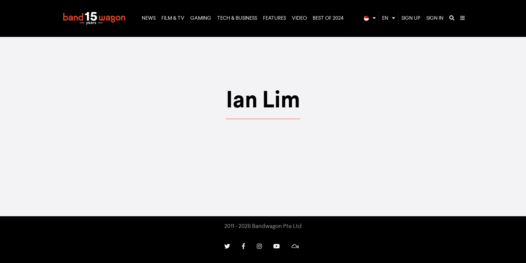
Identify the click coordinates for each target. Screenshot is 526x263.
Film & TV (172, 18)
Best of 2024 (328, 18)
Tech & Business (237, 18)
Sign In (434, 18)
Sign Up (410, 18)
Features (274, 18)
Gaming (200, 18)
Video (299, 18)
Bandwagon (94, 18)
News (149, 18)
